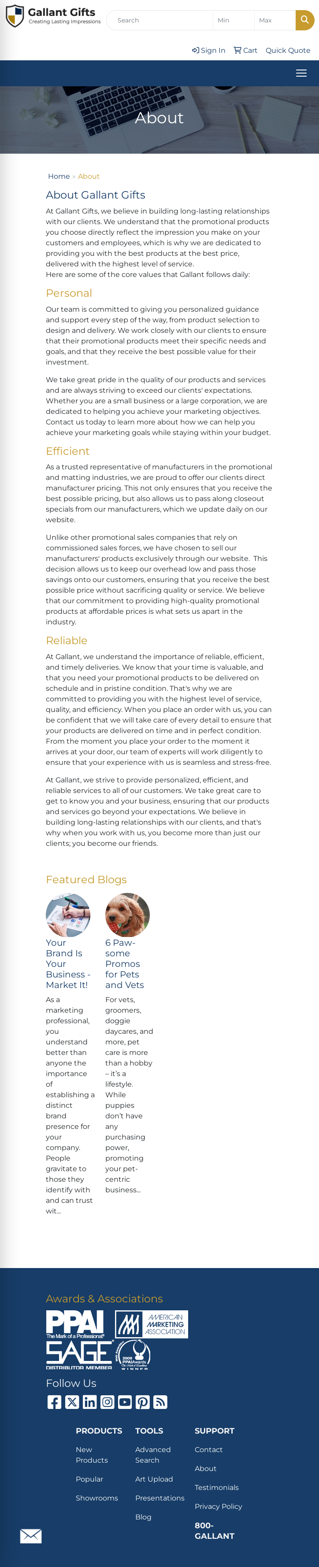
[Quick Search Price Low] (234, 20)
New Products (92, 1454)
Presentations (159, 1498)
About (206, 1468)
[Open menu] (301, 73)
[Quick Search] (159, 20)
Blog (143, 1517)
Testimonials (217, 1487)
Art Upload (154, 1479)
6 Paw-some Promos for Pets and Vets (124, 963)
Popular (89, 1479)
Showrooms (97, 1498)
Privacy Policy (218, 1506)
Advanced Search (153, 1454)
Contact (209, 1449)
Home (59, 176)
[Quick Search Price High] (275, 20)
